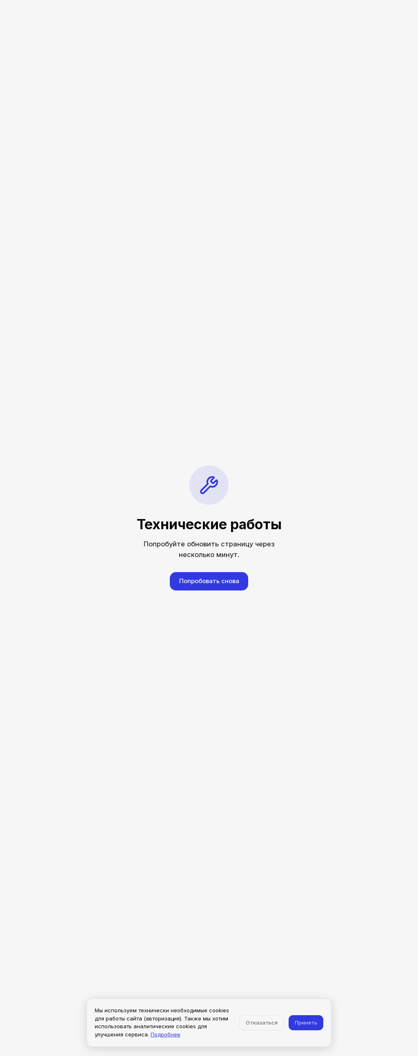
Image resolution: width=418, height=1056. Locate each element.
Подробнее (165, 1034)
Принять (306, 1022)
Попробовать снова (209, 581)
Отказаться (262, 1022)
